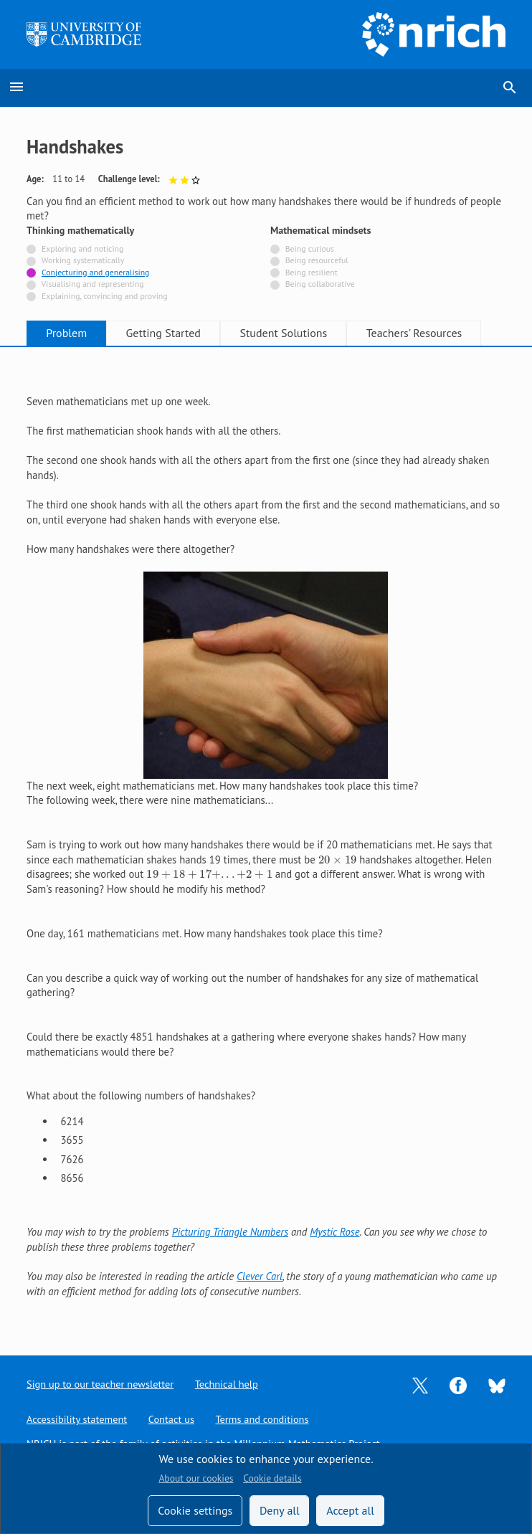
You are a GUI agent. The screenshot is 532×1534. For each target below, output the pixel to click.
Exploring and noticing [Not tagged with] (82, 248)
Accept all (350, 1510)
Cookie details (272, 1478)
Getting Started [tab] (165, 333)
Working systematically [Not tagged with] (83, 260)
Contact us (174, 1419)
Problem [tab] (67, 333)
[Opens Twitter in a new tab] (420, 1384)
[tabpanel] (266, 839)
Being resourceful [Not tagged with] (316, 260)
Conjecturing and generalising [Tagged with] (95, 272)
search (509, 87)
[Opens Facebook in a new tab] (458, 1384)
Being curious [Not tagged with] (309, 248)
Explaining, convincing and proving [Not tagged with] (105, 295)
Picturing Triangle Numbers (230, 1232)
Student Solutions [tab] (287, 333)
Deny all (280, 1510)
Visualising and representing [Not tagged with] (93, 283)
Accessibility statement (78, 1419)
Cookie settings (195, 1510)
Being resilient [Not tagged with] (311, 272)
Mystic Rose (334, 1232)
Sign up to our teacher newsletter (102, 1383)
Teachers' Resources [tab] (419, 333)
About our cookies (195, 1478)
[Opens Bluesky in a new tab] (496, 1384)
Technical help (231, 1383)
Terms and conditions (266, 1419)
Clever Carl (259, 1276)
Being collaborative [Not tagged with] (320, 283)
